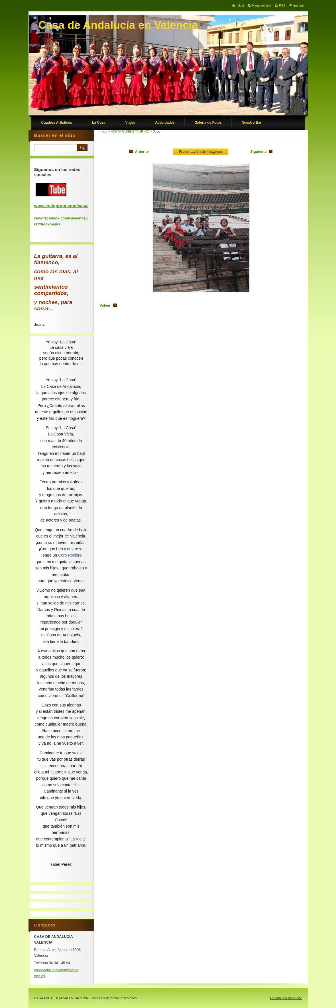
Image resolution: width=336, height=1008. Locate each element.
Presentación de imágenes (201, 152)
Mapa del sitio (261, 5)
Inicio (103, 131)
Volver (105, 305)
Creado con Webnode (286, 998)
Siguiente (258, 151)
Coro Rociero (70, 555)
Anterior (142, 151)
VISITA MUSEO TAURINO (130, 131)
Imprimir (298, 5)
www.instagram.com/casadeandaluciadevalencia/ (85, 205)
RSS (282, 5)
